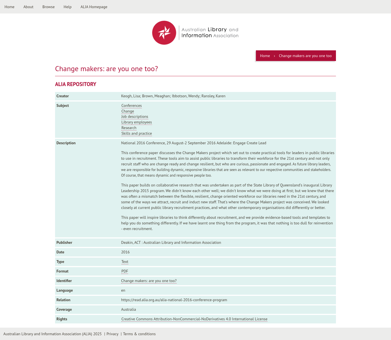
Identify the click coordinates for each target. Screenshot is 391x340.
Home (9, 6)
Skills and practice (136, 133)
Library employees (136, 122)
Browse (48, 6)
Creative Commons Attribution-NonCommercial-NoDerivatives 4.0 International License (194, 318)
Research (128, 127)
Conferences (131, 105)
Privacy (112, 333)
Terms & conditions (139, 333)
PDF (124, 271)
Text (124, 261)
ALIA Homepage (94, 6)
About (28, 6)
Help (68, 6)
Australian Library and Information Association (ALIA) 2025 (52, 333)
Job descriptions (134, 116)
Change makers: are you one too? (148, 280)
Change (127, 111)
